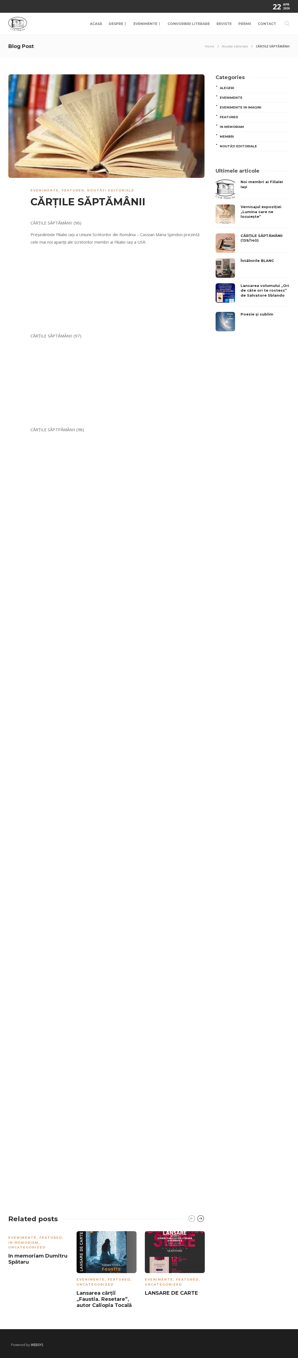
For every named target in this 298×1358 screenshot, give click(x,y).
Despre (116, 24)
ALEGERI (227, 88)
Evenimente (145, 24)
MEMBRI (227, 136)
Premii (244, 24)
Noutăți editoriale (235, 46)
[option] (38, 1249)
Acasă (96, 24)
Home (209, 46)
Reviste (224, 24)
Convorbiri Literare (189, 24)
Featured (73, 190)
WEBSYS (37, 1344)
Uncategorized (27, 1247)
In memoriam (23, 1243)
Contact (267, 24)
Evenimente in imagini (240, 107)
